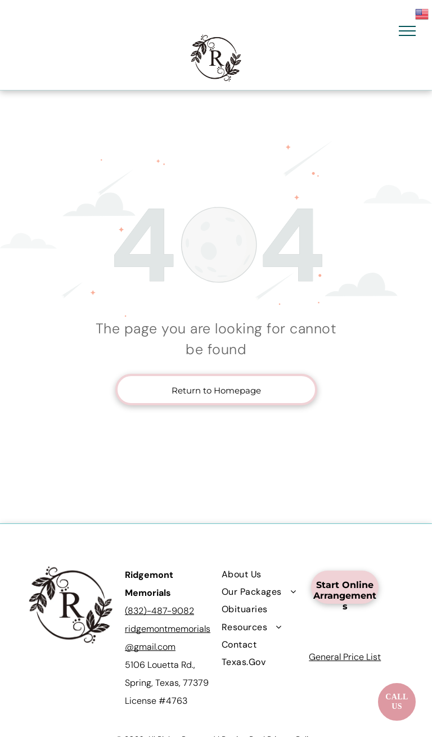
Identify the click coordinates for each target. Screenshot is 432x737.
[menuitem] (262, 573)
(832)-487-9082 (159, 611)
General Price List (345, 657)
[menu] (407, 31)
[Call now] (397, 702)
